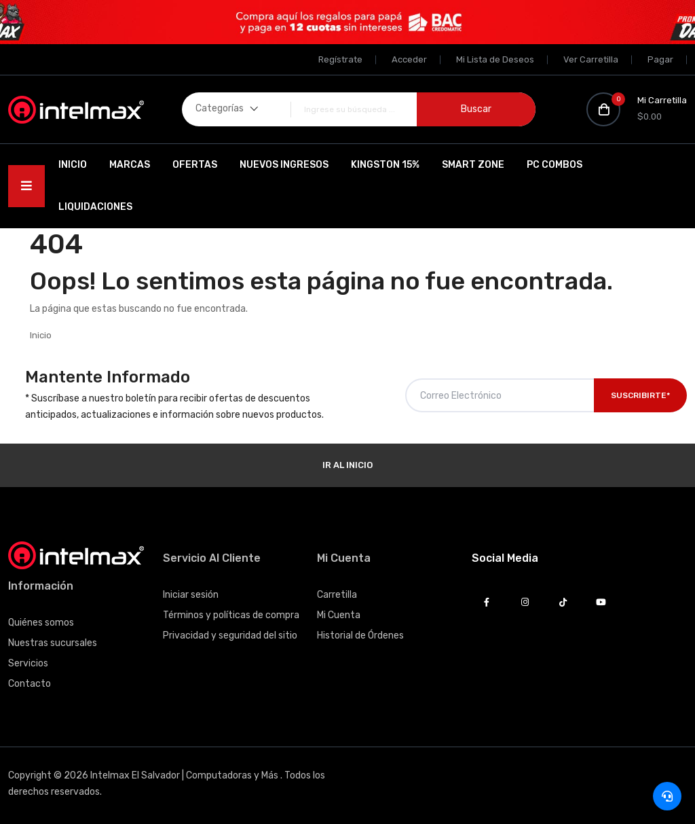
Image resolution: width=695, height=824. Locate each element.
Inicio (72, 165)
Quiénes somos (41, 622)
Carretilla (337, 595)
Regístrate (340, 59)
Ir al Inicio (347, 465)
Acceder (409, 59)
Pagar (660, 59)
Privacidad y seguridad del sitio (230, 635)
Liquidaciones (95, 207)
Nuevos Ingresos (284, 165)
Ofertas (194, 165)
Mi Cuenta (338, 615)
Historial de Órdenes (360, 635)
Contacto (29, 683)
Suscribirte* (640, 395)
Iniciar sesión (191, 595)
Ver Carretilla (590, 59)
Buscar (476, 109)
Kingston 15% (385, 165)
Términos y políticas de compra (231, 615)
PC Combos (554, 165)
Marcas (129, 165)
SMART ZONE (473, 165)
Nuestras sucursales (52, 643)
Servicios (28, 663)
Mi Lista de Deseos (495, 59)
